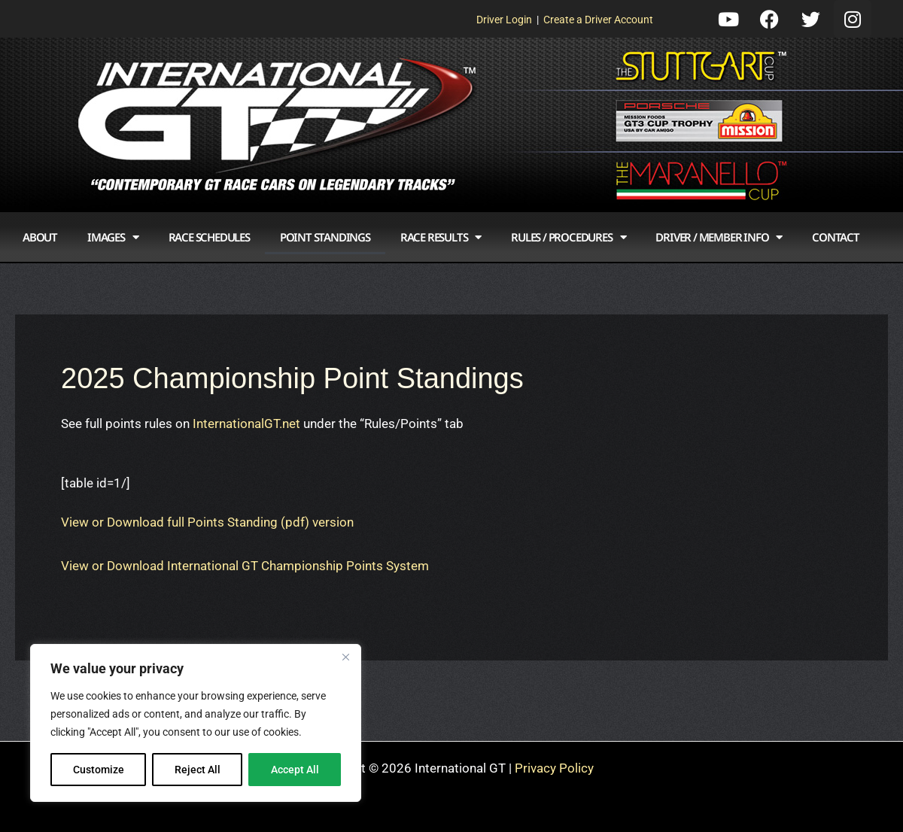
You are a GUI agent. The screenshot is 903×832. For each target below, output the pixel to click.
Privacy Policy (554, 768)
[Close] (345, 657)
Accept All (295, 770)
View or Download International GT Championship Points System (245, 565)
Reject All (197, 770)
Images (112, 237)
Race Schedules (209, 236)
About (40, 236)
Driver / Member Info (718, 237)
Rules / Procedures (568, 237)
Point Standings (325, 236)
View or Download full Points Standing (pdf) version (207, 522)
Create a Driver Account (598, 20)
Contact (835, 236)
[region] (195, 723)
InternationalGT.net (246, 423)
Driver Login (504, 20)
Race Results (440, 237)
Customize (98, 770)
